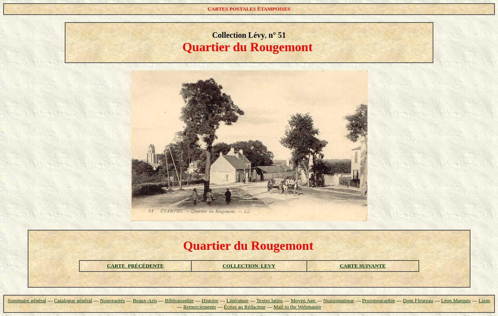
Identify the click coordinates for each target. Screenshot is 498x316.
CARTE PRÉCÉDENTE (135, 266)
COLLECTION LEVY (248, 266)
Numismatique (338, 300)
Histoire (209, 300)
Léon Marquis (455, 300)
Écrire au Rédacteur (245, 307)
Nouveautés (112, 300)
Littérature (237, 300)
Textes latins (269, 300)
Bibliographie (179, 300)
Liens (485, 300)
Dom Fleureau (418, 300)
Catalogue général (73, 300)
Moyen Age (304, 300)
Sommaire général (27, 300)
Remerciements (199, 307)
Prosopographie (378, 300)
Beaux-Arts (145, 300)
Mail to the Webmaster (297, 307)
